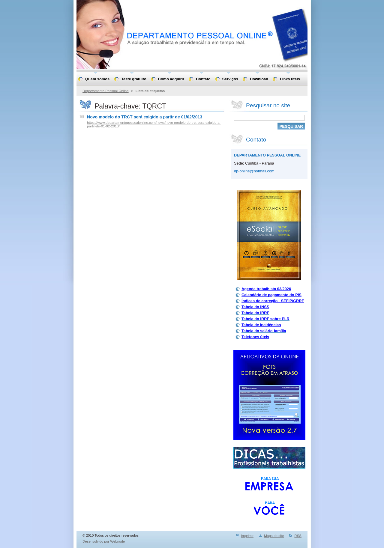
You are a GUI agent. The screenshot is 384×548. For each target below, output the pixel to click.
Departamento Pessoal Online (105, 91)
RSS (298, 536)
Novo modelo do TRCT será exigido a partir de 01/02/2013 (144, 117)
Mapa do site (274, 536)
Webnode (117, 541)
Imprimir (247, 536)
